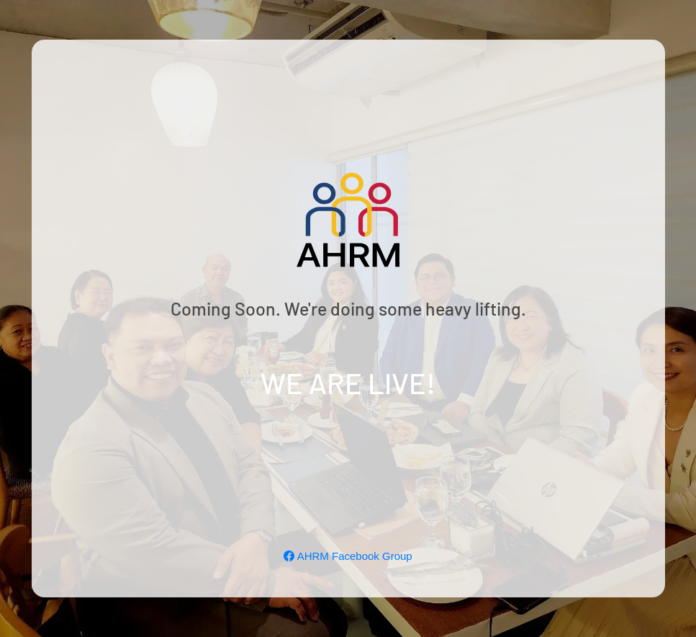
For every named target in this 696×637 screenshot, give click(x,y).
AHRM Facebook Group (348, 556)
